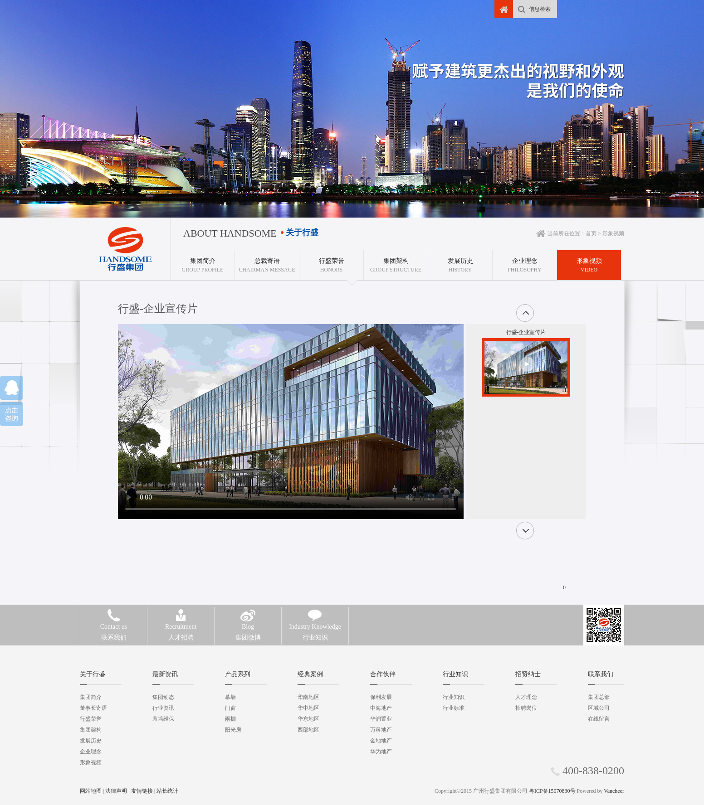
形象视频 (91, 762)
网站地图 (91, 791)
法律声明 (116, 791)
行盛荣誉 (91, 719)
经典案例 (310, 674)
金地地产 (381, 740)
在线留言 (599, 719)
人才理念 (526, 697)
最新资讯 (165, 674)
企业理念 (91, 751)
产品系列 (237, 674)
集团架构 (91, 730)
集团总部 (599, 697)
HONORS (331, 261)
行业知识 (315, 631)
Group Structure (396, 261)
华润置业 (381, 719)
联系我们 (113, 631)
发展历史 (91, 740)
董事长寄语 (93, 708)
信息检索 (540, 9)
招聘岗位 (526, 708)
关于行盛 (92, 674)
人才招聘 (180, 631)
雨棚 (230, 719)
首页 (591, 233)
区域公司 (599, 708)
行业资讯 (163, 708)
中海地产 (381, 708)
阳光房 (233, 730)
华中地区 (308, 708)
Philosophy (525, 261)
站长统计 (167, 791)
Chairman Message (267, 261)
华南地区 (308, 697)
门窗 (230, 708)
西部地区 (308, 730)
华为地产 (381, 751)
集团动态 (163, 697)
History (460, 261)
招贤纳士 (528, 674)
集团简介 (91, 697)
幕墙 (230, 697)
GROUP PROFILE (203, 261)
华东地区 (308, 719)
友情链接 (142, 791)
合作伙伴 (383, 674)
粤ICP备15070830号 (552, 791)
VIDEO (589, 261)
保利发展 (381, 697)
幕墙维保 (163, 719)
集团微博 (248, 631)
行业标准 (453, 708)
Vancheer (614, 791)
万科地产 (381, 730)
